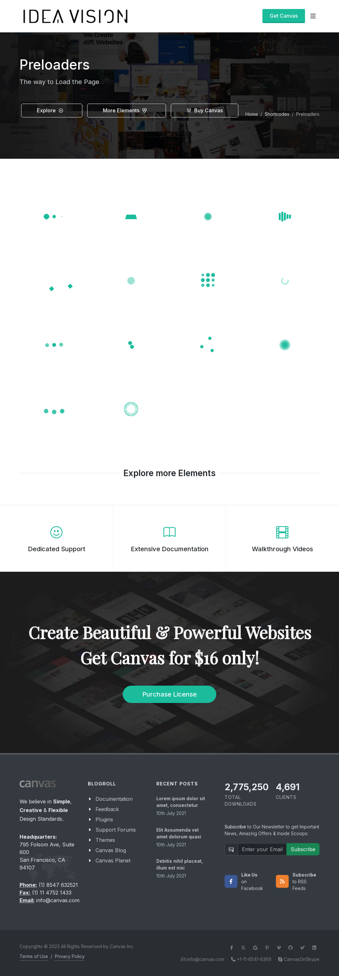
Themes (105, 840)
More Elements (125, 111)
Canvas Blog (110, 850)
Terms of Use (34, 956)
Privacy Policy (70, 956)
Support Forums (115, 829)
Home (251, 114)
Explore (50, 111)
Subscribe (303, 849)
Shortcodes (277, 114)
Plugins (104, 819)
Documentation (114, 799)
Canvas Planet (112, 860)
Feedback (107, 809)
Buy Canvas (204, 111)
